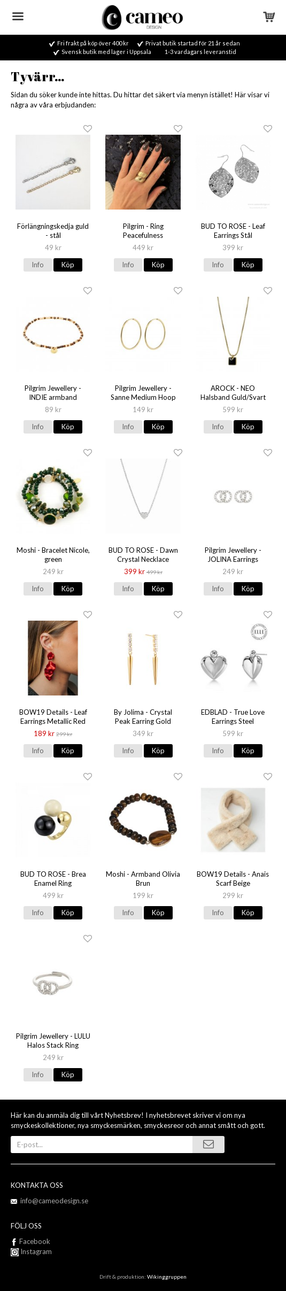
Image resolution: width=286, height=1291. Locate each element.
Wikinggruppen (167, 1276)
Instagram (31, 1251)
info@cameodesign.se (54, 1200)
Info (38, 264)
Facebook (34, 1241)
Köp (67, 264)
